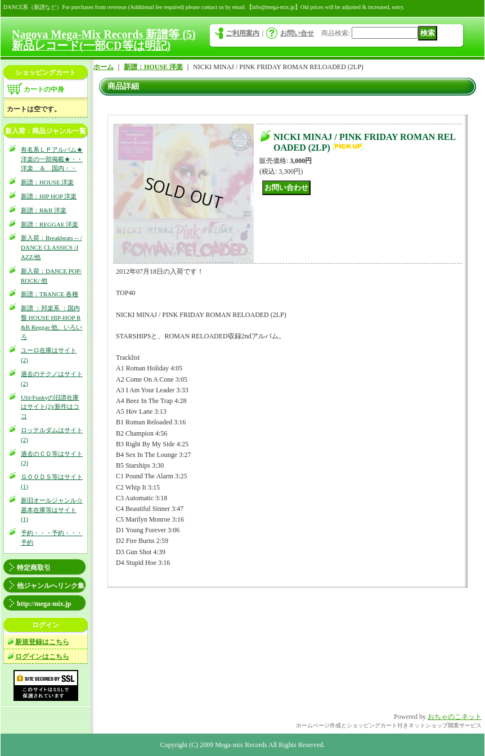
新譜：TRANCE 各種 (49, 294)
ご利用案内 (242, 33)
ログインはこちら (42, 656)
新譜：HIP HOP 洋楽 (49, 196)
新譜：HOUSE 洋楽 (47, 182)
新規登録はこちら (42, 642)
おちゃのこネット (455, 717)
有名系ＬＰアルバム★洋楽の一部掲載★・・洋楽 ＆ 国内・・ (52, 159)
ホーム (103, 67)
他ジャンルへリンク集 (50, 586)
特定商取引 (34, 568)
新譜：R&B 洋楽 (43, 210)
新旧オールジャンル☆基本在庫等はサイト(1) (52, 510)
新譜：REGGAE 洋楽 (49, 224)
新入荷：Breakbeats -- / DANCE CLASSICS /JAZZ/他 (51, 247)
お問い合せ (297, 33)
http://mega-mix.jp (44, 604)
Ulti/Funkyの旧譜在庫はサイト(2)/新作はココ (50, 407)
